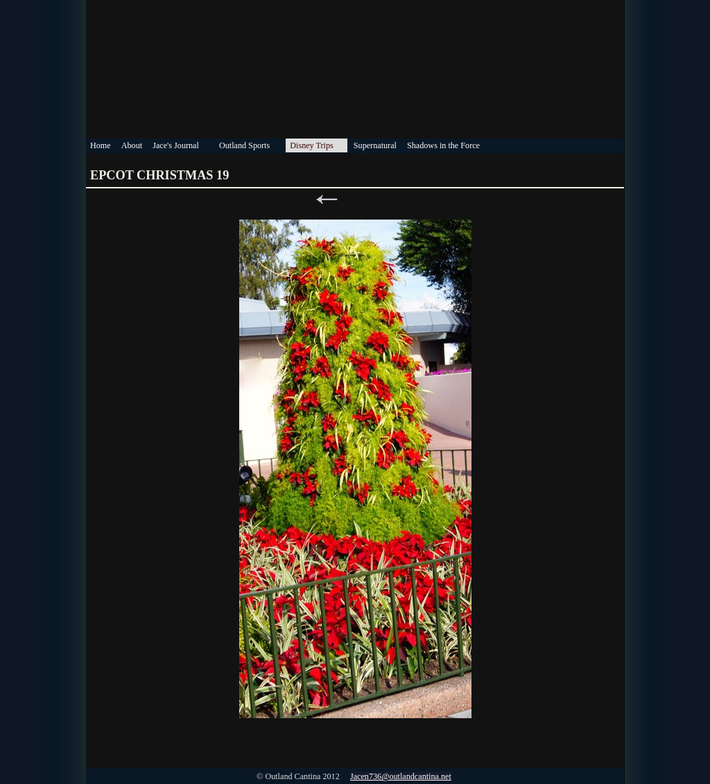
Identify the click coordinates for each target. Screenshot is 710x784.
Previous (326, 200)
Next (383, 200)
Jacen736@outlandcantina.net (400, 776)
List (355, 200)
